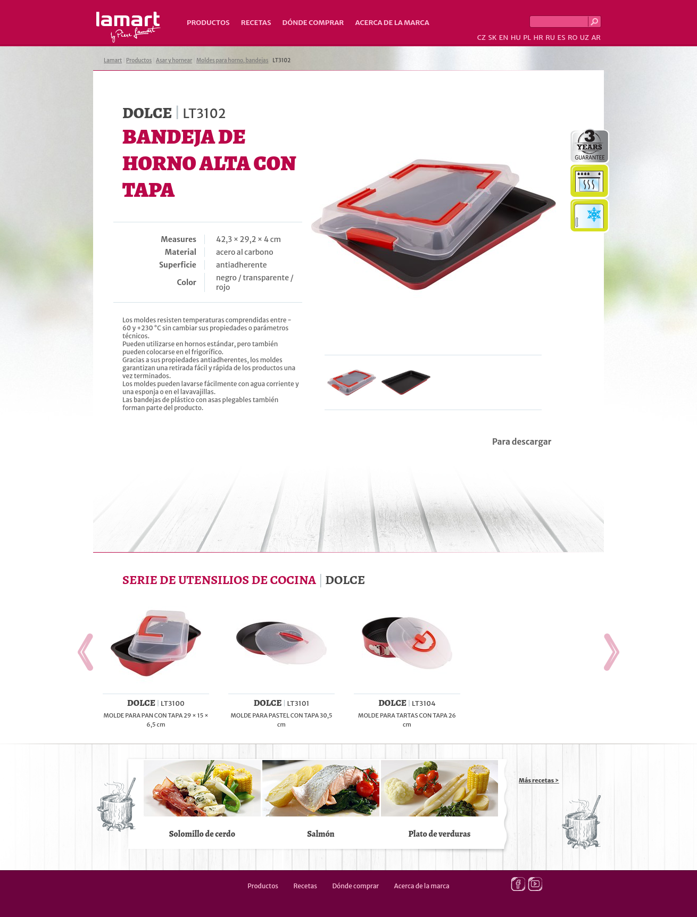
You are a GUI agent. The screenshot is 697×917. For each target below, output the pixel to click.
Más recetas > (539, 780)
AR (596, 37)
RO (572, 37)
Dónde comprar (313, 22)
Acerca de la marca (392, 22)
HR (538, 37)
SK (492, 37)
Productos (208, 22)
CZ (481, 37)
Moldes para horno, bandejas (232, 60)
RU (550, 37)
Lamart (128, 27)
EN (504, 37)
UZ (584, 37)
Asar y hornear (174, 60)
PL (527, 37)
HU (516, 37)
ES (562, 37)
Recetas (256, 22)
